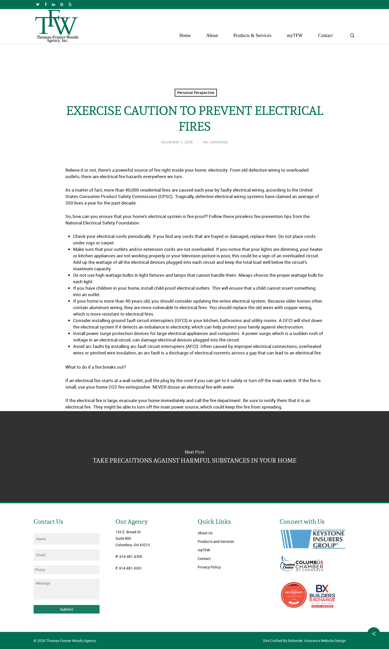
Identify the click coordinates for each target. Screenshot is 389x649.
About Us (205, 532)
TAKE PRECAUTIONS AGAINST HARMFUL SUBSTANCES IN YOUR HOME (194, 456)
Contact (204, 558)
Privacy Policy (209, 567)
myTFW (204, 550)
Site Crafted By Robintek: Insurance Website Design (304, 640)
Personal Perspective (195, 92)
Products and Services (216, 541)
